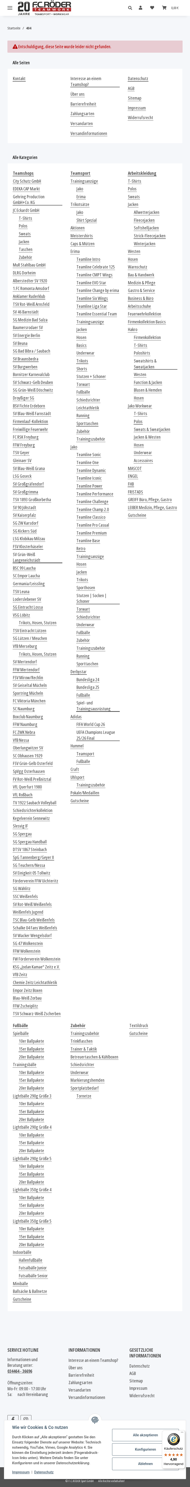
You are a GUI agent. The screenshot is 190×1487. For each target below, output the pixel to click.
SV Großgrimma (25, 492)
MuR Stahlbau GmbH (29, 265)
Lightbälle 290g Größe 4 (32, 1127)
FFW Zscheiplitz (25, 1006)
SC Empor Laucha (26, 576)
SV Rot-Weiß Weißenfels (32, 904)
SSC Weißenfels (25, 896)
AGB (131, 88)
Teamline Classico (90, 517)
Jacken (24, 242)
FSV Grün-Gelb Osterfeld (33, 763)
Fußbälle (83, 392)
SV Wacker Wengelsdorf (32, 935)
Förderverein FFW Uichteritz (35, 881)
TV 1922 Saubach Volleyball (34, 803)
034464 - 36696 (19, 1371)
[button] (131, 8)
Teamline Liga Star (91, 306)
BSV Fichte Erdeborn (29, 406)
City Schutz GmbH (27, 181)
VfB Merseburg (25, 646)
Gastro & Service (141, 290)
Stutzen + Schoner (91, 376)
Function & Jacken (148, 382)
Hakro (132, 329)
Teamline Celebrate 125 (95, 267)
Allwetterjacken (146, 212)
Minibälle (20, 1283)
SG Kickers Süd (25, 531)
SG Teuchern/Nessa (29, 865)
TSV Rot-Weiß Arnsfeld (31, 304)
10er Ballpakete (31, 1041)
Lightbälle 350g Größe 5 (32, 1221)
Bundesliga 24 (87, 679)
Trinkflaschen (82, 1041)
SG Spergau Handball (30, 842)
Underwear (85, 353)
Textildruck (138, 1025)
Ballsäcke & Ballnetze (30, 1291)
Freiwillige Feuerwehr (30, 429)
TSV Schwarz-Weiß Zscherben (37, 1013)
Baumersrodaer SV (28, 327)
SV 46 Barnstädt (26, 312)
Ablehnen (145, 1464)
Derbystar (79, 672)
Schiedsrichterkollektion (32, 810)
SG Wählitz (21, 888)
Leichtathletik (87, 408)
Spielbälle (21, 1033)
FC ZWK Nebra (24, 732)
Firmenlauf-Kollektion (30, 421)
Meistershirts (82, 236)
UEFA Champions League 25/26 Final (95, 735)
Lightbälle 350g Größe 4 (32, 1190)
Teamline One (87, 462)
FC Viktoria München (29, 701)
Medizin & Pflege (141, 283)
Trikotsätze (80, 204)
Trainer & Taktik (84, 1049)
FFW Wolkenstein (26, 951)
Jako (79, 189)
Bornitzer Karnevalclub (31, 374)
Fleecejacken (144, 220)
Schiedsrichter (88, 400)
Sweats (25, 234)
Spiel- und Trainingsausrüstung (93, 706)
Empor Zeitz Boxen (27, 990)
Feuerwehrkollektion (144, 314)
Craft (75, 769)
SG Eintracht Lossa (28, 607)
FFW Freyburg (24, 445)
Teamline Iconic (89, 478)
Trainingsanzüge (84, 181)
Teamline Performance (94, 494)
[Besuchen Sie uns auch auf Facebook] (13, 1419)
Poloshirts (142, 353)
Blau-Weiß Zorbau (27, 998)
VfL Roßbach (22, 795)
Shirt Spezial (86, 220)
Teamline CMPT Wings (94, 275)
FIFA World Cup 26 (90, 724)
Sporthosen (85, 587)
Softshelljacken (146, 228)
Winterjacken (144, 244)
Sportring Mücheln (28, 693)
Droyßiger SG (23, 398)
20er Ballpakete (31, 1057)
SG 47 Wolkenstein (28, 943)
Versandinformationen (89, 133)
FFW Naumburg (25, 724)
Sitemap (134, 98)
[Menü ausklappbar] (9, 8)
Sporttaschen (87, 423)
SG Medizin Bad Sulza (30, 320)
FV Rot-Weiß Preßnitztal (32, 779)
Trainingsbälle (24, 1064)
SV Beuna (20, 343)
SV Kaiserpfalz (24, 515)
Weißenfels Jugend (28, 912)
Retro (80, 548)
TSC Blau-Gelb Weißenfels (34, 920)
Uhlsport (77, 777)
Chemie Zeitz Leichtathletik (35, 982)
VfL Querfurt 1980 (27, 787)
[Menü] (182, 1433)
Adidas (76, 717)
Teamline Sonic (88, 454)
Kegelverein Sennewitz (31, 818)
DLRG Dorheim (24, 273)
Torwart (83, 384)
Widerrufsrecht (140, 117)
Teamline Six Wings (92, 298)
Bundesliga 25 (87, 687)
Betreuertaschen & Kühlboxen (94, 1057)
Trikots (82, 361)
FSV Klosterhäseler (28, 546)
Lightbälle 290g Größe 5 (32, 1158)
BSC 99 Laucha (24, 568)
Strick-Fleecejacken (150, 236)
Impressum (21, 1472)
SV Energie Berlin (26, 335)
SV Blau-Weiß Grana (29, 468)
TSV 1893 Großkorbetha (32, 499)
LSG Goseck (22, 476)
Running (83, 415)
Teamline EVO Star (91, 283)
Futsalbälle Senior (33, 1276)
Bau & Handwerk (141, 275)
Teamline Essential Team (96, 314)
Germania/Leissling (29, 583)
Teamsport (85, 754)
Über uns (78, 94)
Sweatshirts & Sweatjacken (145, 364)
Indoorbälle (22, 1252)
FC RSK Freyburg (26, 437)
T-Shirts (25, 218)
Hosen (81, 337)
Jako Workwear (140, 406)
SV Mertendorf (25, 662)
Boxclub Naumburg (28, 717)
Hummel (77, 746)
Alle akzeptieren (145, 1435)
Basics (81, 345)
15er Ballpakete (31, 1049)
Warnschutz (137, 267)
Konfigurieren (145, 1449)
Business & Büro (140, 298)
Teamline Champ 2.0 (92, 509)
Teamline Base (88, 540)
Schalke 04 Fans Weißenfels (35, 928)
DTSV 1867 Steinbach (30, 849)
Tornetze (83, 1096)
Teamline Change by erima (97, 290)
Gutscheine (80, 801)
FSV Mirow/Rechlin (28, 677)
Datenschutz (43, 1472)
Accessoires (143, 460)
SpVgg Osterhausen (29, 771)
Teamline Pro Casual (92, 525)
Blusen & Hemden (148, 390)
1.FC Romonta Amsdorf (31, 288)
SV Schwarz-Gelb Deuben (33, 382)
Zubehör (25, 257)
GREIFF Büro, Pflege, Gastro (150, 499)
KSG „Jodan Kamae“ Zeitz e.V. (36, 967)
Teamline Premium (91, 533)
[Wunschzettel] (152, 7)
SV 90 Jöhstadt (24, 507)
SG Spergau (22, 834)
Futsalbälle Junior (33, 1268)
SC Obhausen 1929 (27, 756)
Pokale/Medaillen (85, 793)
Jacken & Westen (147, 437)
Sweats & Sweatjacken (152, 429)
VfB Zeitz (20, 974)
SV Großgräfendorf (28, 484)
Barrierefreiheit (83, 104)
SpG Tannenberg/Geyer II (33, 857)
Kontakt (19, 78)
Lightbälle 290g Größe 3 (32, 1096)
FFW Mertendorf (26, 670)
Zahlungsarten (82, 113)
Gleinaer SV (22, 460)
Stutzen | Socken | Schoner (91, 598)
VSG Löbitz (21, 615)
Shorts (81, 369)
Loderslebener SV (27, 599)
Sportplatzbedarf (85, 1088)
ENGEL (133, 476)
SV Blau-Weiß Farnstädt (32, 413)
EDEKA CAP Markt (26, 189)
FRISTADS (135, 492)
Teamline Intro (88, 259)
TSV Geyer (21, 452)
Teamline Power (89, 486)
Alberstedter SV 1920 (30, 281)
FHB (131, 484)
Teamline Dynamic (91, 470)
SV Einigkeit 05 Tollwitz (31, 873)
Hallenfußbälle (30, 1260)
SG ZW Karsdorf (25, 523)
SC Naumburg (24, 709)
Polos (23, 226)
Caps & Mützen (83, 244)
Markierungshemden (87, 1080)
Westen (134, 251)
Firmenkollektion (147, 337)
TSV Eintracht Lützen (29, 630)
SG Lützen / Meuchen (30, 638)
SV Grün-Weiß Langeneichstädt (26, 557)
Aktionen (78, 228)
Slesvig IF (20, 826)
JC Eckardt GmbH (26, 210)
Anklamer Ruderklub (29, 296)
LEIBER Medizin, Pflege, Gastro (152, 507)
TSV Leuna (21, 591)
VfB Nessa (21, 740)
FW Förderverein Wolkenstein (36, 959)
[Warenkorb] (170, 7)
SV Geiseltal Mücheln (30, 685)
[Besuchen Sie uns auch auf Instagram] (26, 1419)
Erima (81, 197)
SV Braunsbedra (25, 359)
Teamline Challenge (92, 501)
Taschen (25, 249)
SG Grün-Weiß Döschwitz (33, 390)
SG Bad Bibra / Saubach (31, 351)
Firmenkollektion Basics (147, 322)
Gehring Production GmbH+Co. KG (29, 199)
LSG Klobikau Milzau (29, 538)
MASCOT (135, 468)
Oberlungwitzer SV (28, 748)
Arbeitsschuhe (139, 306)
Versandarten (82, 123)
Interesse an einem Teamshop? (86, 81)
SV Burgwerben (25, 367)
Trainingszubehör (90, 439)
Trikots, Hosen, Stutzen (37, 623)
